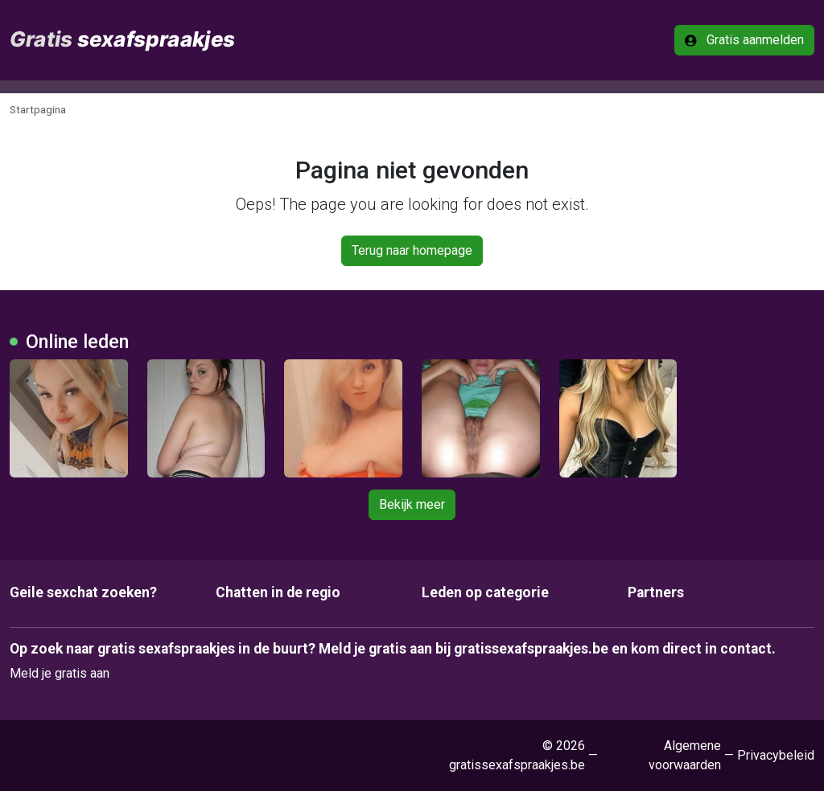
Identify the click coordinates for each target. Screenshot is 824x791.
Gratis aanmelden (744, 39)
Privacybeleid (775, 755)
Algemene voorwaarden (685, 755)
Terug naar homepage (412, 250)
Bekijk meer (412, 504)
